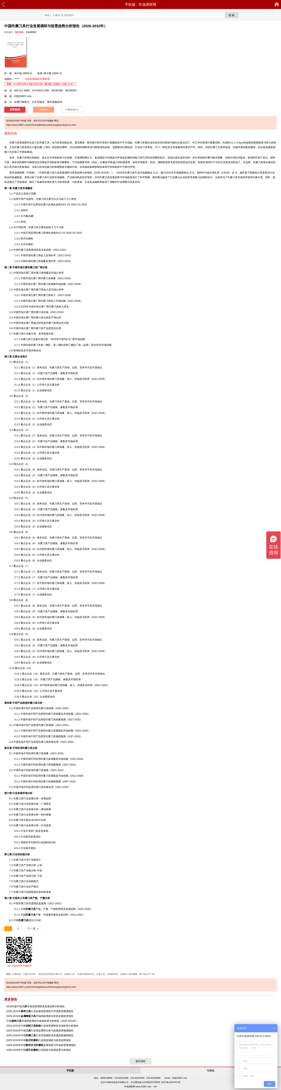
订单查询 (44, 109)
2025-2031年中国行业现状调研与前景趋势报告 (38, 1040)
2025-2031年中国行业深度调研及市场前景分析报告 (42, 1025)
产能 (33, 909)
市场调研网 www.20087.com (137, 1086)
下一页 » (33, 928)
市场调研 (17, 172)
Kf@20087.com (23, 96)
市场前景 (127, 177)
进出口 (27, 920)
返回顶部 (140, 1061)
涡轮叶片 (210, 162)
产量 (33, 914)
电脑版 (211, 1070)
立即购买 (14, 109)
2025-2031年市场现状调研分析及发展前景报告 (40, 1016)
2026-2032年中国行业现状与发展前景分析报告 (38, 1049)
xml (155, 1086)
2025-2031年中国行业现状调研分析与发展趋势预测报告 (40, 1030)
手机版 (130, 4)
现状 (89, 177)
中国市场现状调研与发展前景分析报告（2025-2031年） (42, 1020)
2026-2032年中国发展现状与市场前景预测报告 (41, 1045)
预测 (147, 177)
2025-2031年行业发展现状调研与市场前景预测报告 (40, 1011)
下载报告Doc (72, 109)
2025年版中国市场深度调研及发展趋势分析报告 (35, 1006)
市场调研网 (147, 4)
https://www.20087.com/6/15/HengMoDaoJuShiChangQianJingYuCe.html (41, 125)
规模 (53, 781)
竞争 (84, 673)
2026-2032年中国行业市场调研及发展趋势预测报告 (40, 1035)
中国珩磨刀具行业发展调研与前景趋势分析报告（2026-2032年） (75, 172)
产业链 (27, 875)
